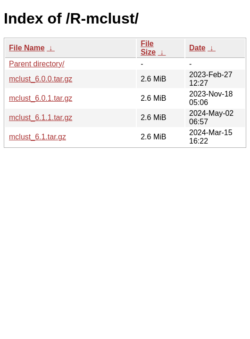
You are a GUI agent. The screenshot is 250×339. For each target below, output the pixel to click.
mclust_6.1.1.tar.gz (40, 117)
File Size (148, 48)
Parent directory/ (36, 64)
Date (197, 48)
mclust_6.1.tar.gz (37, 137)
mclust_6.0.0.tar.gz (40, 79)
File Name (27, 48)
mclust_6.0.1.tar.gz (40, 98)
